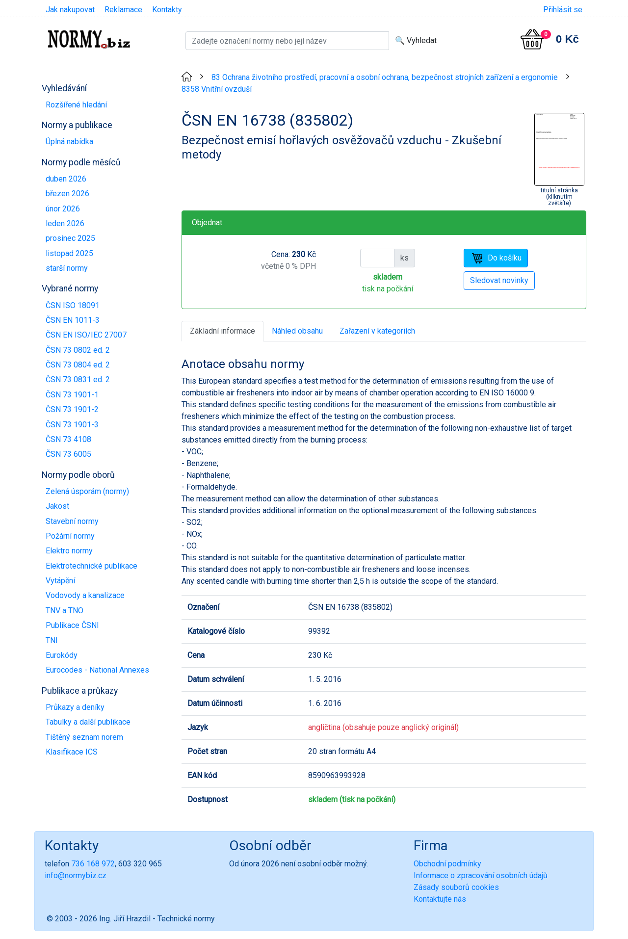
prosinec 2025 (70, 238)
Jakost (57, 506)
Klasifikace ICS (72, 751)
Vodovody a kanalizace (85, 595)
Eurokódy (62, 655)
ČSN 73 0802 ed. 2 (78, 350)
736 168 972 (93, 863)
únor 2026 (63, 208)
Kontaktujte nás (440, 899)
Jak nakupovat (70, 9)
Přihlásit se (562, 9)
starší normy (67, 268)
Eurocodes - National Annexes (97, 670)
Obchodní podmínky (447, 863)
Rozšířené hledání (76, 104)
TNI (52, 640)
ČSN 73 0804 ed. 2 (78, 364)
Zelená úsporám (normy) (87, 491)
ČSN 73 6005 (68, 454)
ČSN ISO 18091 (73, 305)
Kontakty (167, 9)
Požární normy (70, 536)
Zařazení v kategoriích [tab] (377, 331)
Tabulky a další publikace (88, 722)
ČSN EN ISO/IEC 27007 (86, 334)
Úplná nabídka (69, 141)
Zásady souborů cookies (456, 887)
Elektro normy (69, 550)
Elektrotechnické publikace (91, 566)
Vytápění (60, 580)
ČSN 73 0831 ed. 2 (78, 379)
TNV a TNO (64, 610)
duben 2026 (66, 178)
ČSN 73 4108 (68, 439)
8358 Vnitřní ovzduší (217, 89)
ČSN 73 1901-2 (72, 409)
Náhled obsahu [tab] (297, 331)
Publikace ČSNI (72, 625)
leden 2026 (65, 223)
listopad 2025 (69, 253)
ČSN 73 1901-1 (72, 394)
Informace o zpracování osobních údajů (481, 875)
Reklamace (123, 9)
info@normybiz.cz (75, 875)
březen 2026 (67, 193)
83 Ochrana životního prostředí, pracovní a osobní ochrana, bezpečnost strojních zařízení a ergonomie (384, 77)
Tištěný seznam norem (84, 737)
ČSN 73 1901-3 (72, 424)
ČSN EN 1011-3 (73, 320)
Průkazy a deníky (75, 707)
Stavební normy (72, 521)
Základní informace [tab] (222, 331)
